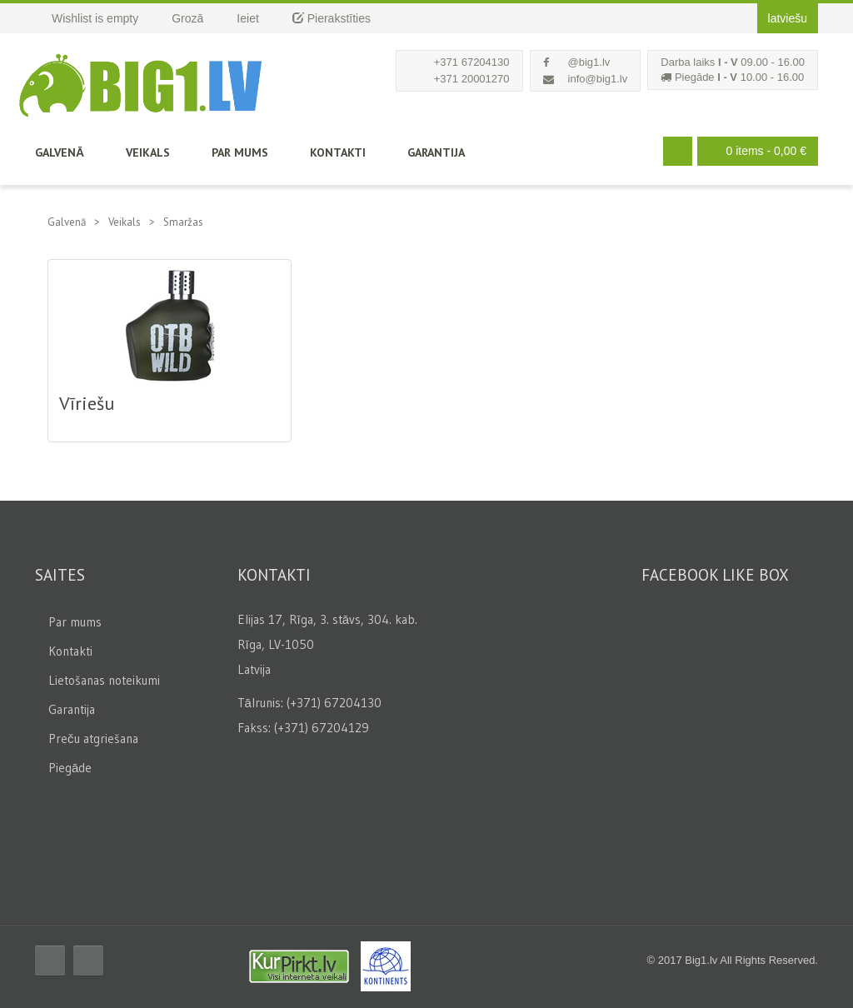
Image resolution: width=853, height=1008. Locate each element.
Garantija (436, 152)
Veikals (148, 152)
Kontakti (338, 152)
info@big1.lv (598, 78)
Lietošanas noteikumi (104, 680)
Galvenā (59, 152)
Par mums (240, 152)
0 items (753, 151)
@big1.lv (589, 62)
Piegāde (70, 768)
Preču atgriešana (93, 738)
